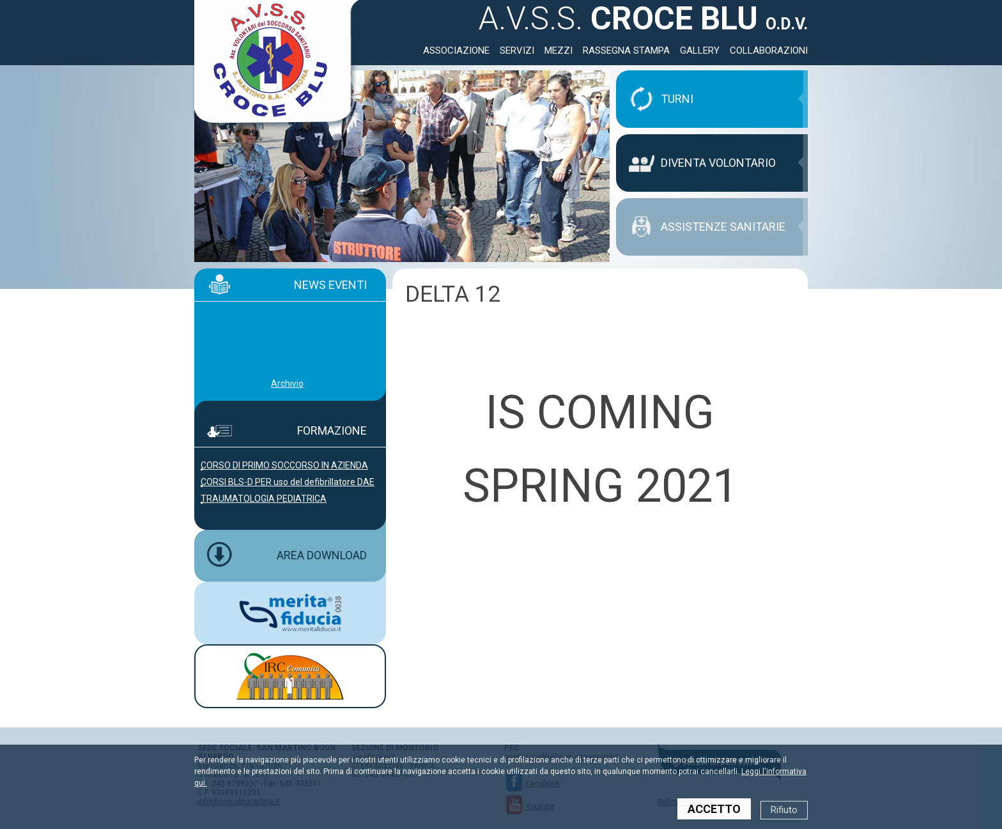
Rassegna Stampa (626, 50)
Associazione (456, 50)
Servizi (517, 50)
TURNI (677, 98)
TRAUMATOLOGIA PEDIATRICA (264, 498)
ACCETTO (714, 809)
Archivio (287, 383)
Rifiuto (784, 810)
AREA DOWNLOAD (322, 555)
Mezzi (558, 50)
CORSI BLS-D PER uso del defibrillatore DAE (287, 482)
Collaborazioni (769, 50)
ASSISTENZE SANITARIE (723, 226)
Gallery (700, 50)
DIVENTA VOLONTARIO (718, 162)
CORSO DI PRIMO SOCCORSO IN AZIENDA (284, 465)
